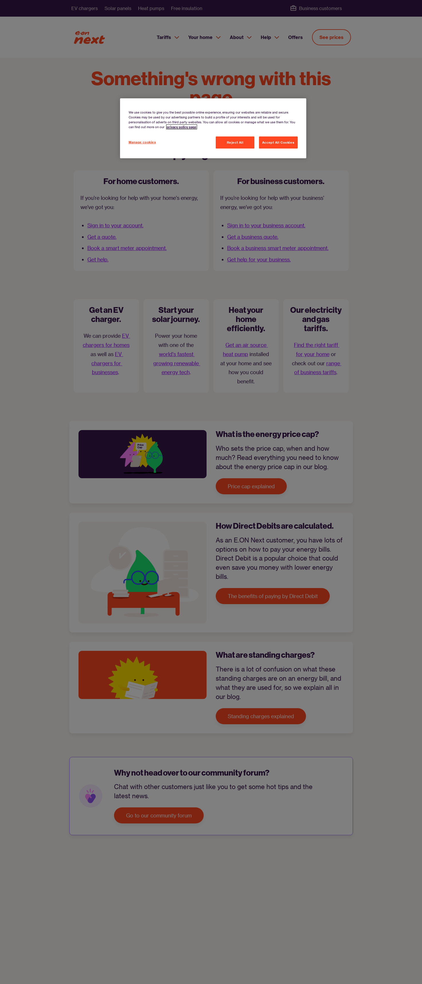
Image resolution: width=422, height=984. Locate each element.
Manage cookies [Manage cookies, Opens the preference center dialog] (142, 142)
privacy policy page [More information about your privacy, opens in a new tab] (182, 127)
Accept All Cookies (278, 142)
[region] (213, 128)
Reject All (235, 142)
